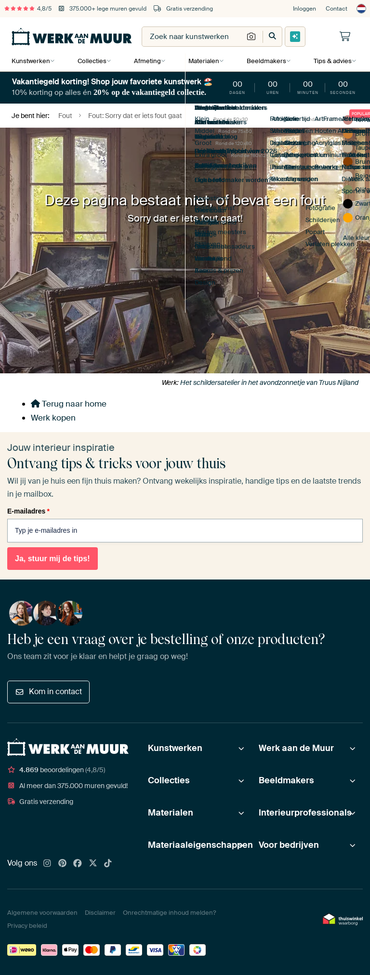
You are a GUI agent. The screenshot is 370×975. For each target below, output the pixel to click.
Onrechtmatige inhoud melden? (169, 913)
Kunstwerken (31, 61)
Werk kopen (53, 417)
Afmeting (146, 61)
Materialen (202, 61)
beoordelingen (56, 769)
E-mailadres (28, 511)
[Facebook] (77, 864)
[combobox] (192, 36)
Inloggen (304, 9)
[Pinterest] (62, 864)
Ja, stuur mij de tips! (52, 558)
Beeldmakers (264, 61)
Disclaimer (100, 913)
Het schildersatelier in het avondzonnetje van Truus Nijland (269, 382)
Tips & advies (330, 61)
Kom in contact (48, 691)
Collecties (91, 61)
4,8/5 (28, 9)
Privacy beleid (27, 926)
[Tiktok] (108, 864)
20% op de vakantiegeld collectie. (149, 92)
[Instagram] (47, 864)
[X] (93, 864)
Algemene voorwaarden (42, 913)
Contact (336, 9)
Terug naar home (68, 403)
